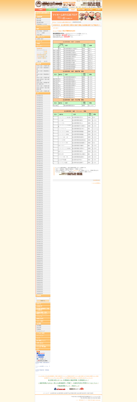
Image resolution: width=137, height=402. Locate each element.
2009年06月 (40, 263)
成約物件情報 (40, 22)
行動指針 (39, 329)
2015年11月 (40, 139)
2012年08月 (40, 212)
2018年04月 (40, 123)
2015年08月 (40, 145)
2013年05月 (40, 195)
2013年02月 (40, 201)
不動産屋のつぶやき (42, 24)
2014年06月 (40, 171)
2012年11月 (40, 206)
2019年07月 (40, 95)
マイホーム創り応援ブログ (72, 9)
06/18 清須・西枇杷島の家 (43, 75)
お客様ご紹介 (40, 39)
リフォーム (51, 9)
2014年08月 (40, 167)
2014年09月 (40, 165)
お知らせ (38, 303)
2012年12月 (40, 204)
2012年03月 (40, 221)
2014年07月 (40, 169)
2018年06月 (40, 119)
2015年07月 (40, 147)
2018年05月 (40, 121)
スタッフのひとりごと (42, 26)
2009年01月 (40, 273)
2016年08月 (40, 130)
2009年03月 (40, 269)
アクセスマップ (41, 331)
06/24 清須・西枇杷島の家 (43, 71)
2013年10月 (40, 186)
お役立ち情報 (81, 9)
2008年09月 (40, 280)
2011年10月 (40, 230)
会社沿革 (39, 327)
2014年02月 (40, 178)
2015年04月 (40, 152)
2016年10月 (40, 126)
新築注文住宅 (62, 9)
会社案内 (98, 9)
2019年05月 (40, 99)
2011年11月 (40, 228)
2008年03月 (40, 291)
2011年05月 (40, 232)
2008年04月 (40, 289)
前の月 (39, 61)
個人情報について (41, 340)
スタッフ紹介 (89, 9)
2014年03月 (40, 176)
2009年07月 (40, 262)
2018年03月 (40, 125)
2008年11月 (40, 276)
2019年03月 (40, 102)
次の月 (45, 61)
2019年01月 (40, 106)
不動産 (60, 31)
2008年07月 (40, 284)
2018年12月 (40, 108)
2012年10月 (40, 208)
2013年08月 (40, 189)
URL (98, 180)
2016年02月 (40, 134)
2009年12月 (40, 254)
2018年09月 (40, 113)
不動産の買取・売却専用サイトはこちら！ (42, 313)
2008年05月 (40, 288)
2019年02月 (40, 104)
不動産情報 (39, 16)
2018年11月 (40, 110)
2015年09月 (40, 143)
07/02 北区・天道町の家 (43, 66)
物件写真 (39, 18)
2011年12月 (40, 226)
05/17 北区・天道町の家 (43, 91)
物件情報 (39, 20)
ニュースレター (89, 377)
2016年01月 (40, 136)
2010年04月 (40, 250)
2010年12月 (40, 239)
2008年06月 (40, 286)
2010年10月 (40, 243)
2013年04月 (40, 197)
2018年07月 (40, 117)
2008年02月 (40, 293)
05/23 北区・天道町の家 (43, 86)
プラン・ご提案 (41, 32)
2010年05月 (40, 249)
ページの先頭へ (96, 183)
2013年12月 (40, 182)
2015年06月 (40, 149)
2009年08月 (40, 260)
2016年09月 (40, 128)
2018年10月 (40, 112)
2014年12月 (40, 160)
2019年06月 (40, 97)
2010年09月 (40, 245)
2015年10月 (40, 141)
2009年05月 (40, 265)
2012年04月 (40, 219)
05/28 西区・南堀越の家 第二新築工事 (43, 83)
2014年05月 (40, 173)
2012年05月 (40, 217)
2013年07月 (40, 191)
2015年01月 (40, 158)
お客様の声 (39, 306)
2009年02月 (40, 271)
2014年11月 (40, 162)
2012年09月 (40, 210)
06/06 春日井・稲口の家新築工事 (43, 80)
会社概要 (38, 323)
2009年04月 (40, 267)
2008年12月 (40, 275)
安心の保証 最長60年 (42, 31)
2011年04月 (40, 234)
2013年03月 (40, 199)
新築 (37, 28)
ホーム (54, 22)
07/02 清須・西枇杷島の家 (43, 68)
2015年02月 (40, 156)
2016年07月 (40, 132)
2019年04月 (40, 101)
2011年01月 (40, 238)
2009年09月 (40, 258)
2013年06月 (40, 193)
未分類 (95, 180)
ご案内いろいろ (40, 36)
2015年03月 (40, 154)
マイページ (76, 170)
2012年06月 (40, 215)
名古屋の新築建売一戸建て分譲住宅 (40, 9)
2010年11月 (40, 241)
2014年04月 (40, 175)
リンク (38, 338)
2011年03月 (40, 236)
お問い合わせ (39, 343)
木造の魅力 (39, 34)
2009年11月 (40, 256)
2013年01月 (40, 202)
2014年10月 (40, 163)
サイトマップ (39, 335)
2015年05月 (40, 150)
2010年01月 (40, 252)
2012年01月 (40, 225)
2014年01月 (40, 180)
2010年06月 (40, 247)
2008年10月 (40, 278)
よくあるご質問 (40, 333)
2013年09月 (40, 188)
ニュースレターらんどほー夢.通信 (41, 346)
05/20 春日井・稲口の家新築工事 (43, 88)
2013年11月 (40, 184)
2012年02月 (40, 223)
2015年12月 (40, 138)
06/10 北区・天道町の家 (43, 77)
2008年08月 (40, 282)
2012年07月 (40, 213)
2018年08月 (40, 115)
